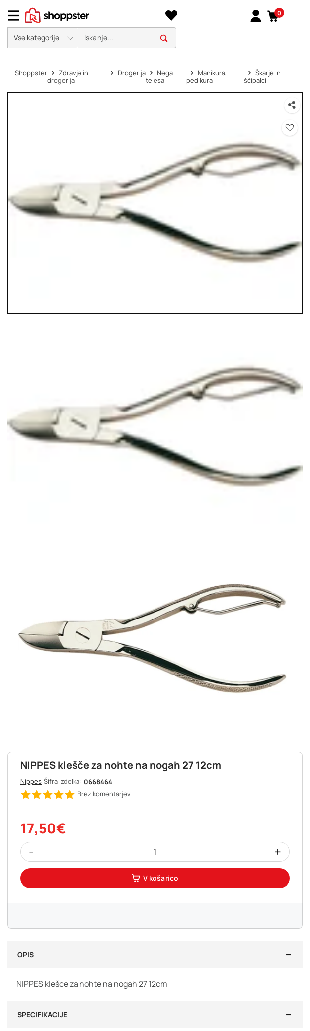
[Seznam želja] (171, 15)
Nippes (31, 781)
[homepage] (57, 14)
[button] (273, 15)
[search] (127, 38)
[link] (255, 15)
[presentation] (155, 26)
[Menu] (17, 15)
